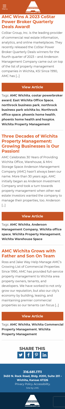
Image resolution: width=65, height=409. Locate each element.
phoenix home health (38, 114)
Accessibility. (42, 384)
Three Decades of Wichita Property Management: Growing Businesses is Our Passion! (30, 144)
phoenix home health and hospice (28, 119)
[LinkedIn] (44, 355)
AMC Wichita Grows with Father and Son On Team (29, 253)
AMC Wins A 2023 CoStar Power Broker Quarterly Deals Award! (28, 21)
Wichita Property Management (26, 124)
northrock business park (21, 105)
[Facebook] (28, 355)
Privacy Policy (24, 384)
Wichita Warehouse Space (22, 239)
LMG (36, 388)
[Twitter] (20, 355)
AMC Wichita (20, 95)
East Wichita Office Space (33, 100)
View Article (32, 87)
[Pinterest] (36, 355)
